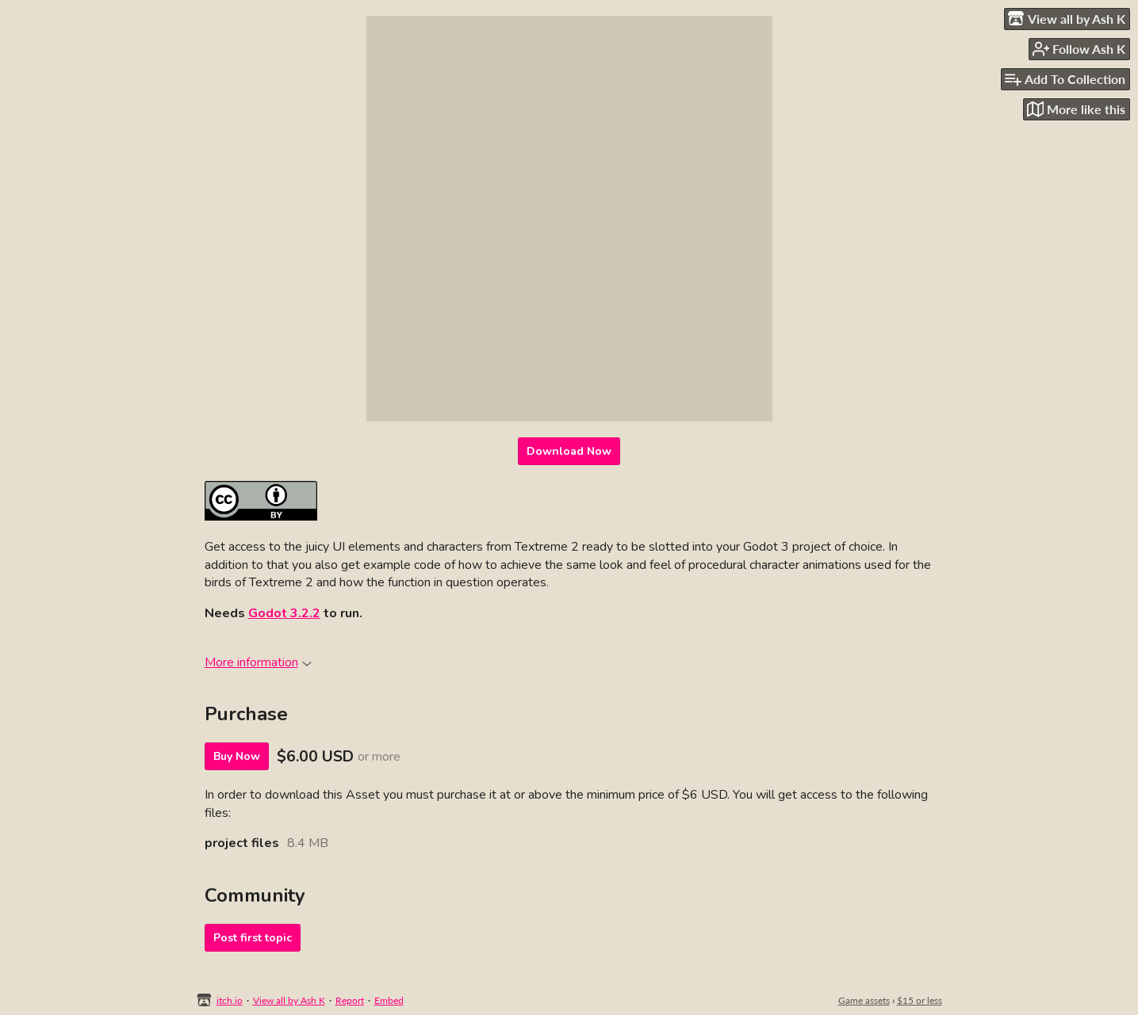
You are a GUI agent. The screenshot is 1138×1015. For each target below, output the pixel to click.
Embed (389, 1000)
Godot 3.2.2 (284, 613)
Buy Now (236, 756)
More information (258, 662)
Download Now (569, 451)
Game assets (864, 1000)
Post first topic (252, 937)
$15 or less (919, 1000)
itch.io (229, 1000)
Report (349, 1000)
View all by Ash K (289, 1000)
